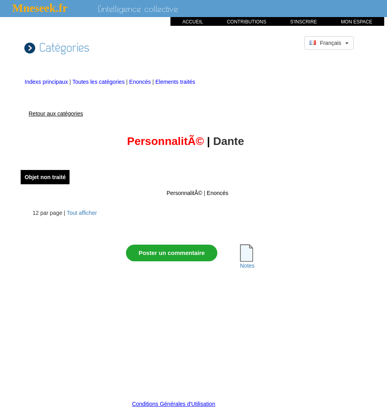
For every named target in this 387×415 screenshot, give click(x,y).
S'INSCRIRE (303, 22)
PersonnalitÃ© (184, 193)
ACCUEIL (192, 22)
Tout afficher (82, 213)
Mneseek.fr (40, 8)
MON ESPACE (356, 22)
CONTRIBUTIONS (246, 22)
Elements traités (175, 82)
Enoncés (140, 82)
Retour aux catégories (56, 113)
